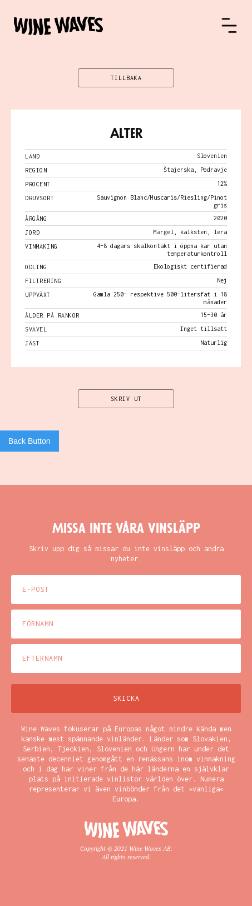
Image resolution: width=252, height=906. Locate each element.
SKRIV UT (126, 398)
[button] (229, 25)
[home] (117, 26)
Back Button (29, 441)
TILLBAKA (126, 78)
